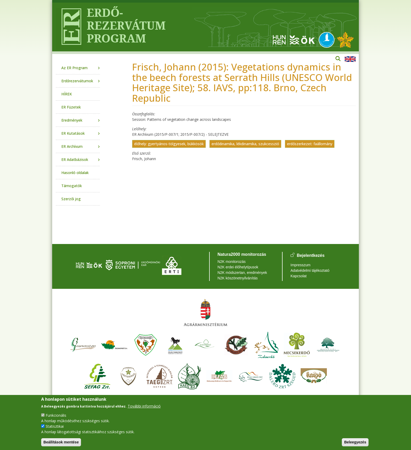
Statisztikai (55, 426)
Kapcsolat (298, 276)
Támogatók (71, 185)
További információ (144, 406)
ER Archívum (72, 146)
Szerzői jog (71, 198)
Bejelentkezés (311, 255)
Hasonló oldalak (75, 172)
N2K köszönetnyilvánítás (238, 278)
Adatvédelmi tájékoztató (309, 270)
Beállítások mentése (61, 442)
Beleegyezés (355, 442)
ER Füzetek (71, 107)
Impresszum (300, 265)
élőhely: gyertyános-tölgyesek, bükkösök (169, 143)
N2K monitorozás (232, 261)
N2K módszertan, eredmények (242, 272)
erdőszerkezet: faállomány (309, 143)
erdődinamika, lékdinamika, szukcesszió (245, 143)
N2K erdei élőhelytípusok (238, 267)
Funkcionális (56, 415)
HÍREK (66, 93)
